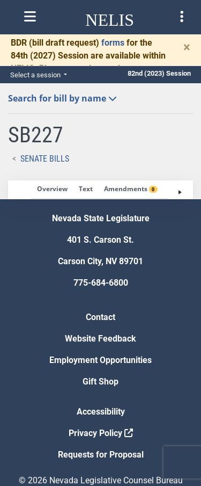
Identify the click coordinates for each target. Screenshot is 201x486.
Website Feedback (100, 338)
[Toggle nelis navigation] (30, 17)
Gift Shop (100, 381)
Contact (100, 317)
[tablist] (100, 189)
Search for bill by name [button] (62, 98)
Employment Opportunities (100, 360)
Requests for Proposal (101, 454)
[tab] (52, 189)
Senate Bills (44, 159)
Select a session (36, 75)
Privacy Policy (101, 433)
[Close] (187, 47)
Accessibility (101, 412)
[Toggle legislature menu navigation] (182, 17)
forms (112, 43)
